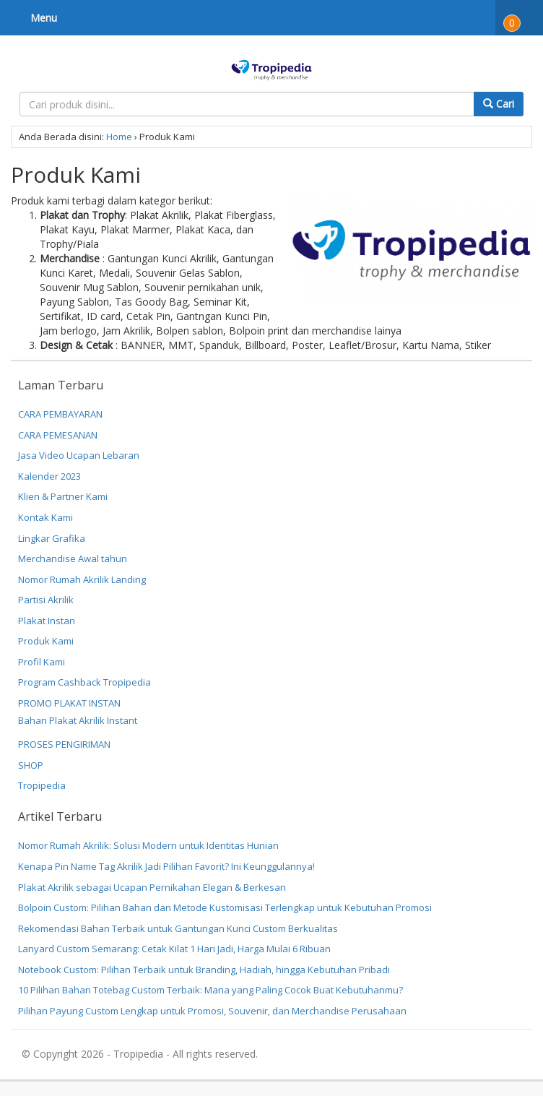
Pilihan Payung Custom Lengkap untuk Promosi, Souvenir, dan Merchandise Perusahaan (212, 1010)
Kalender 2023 (49, 476)
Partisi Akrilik (46, 599)
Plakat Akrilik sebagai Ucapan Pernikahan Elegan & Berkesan (152, 887)
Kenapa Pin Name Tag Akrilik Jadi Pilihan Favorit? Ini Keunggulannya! (166, 866)
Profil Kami (41, 661)
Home (119, 136)
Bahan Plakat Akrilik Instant (77, 720)
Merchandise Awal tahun (72, 558)
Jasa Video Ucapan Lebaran (78, 455)
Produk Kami (46, 640)
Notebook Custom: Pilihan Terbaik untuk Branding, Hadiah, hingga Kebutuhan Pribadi (204, 969)
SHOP (30, 765)
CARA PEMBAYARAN (60, 413)
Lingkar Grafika (51, 538)
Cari (498, 104)
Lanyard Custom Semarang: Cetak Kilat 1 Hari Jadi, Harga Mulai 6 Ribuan (174, 948)
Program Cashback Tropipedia (84, 682)
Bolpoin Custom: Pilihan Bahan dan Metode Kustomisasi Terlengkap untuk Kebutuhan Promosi (225, 907)
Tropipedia (42, 785)
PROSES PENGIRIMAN (64, 744)
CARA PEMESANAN (57, 434)
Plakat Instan (46, 620)
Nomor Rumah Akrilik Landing (82, 579)
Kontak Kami (45, 517)
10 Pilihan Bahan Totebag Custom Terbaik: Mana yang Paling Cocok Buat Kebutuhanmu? (210, 989)
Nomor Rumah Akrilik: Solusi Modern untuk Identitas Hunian (148, 845)
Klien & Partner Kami (63, 496)
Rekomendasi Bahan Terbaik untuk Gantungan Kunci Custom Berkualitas (178, 928)
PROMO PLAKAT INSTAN (69, 702)
